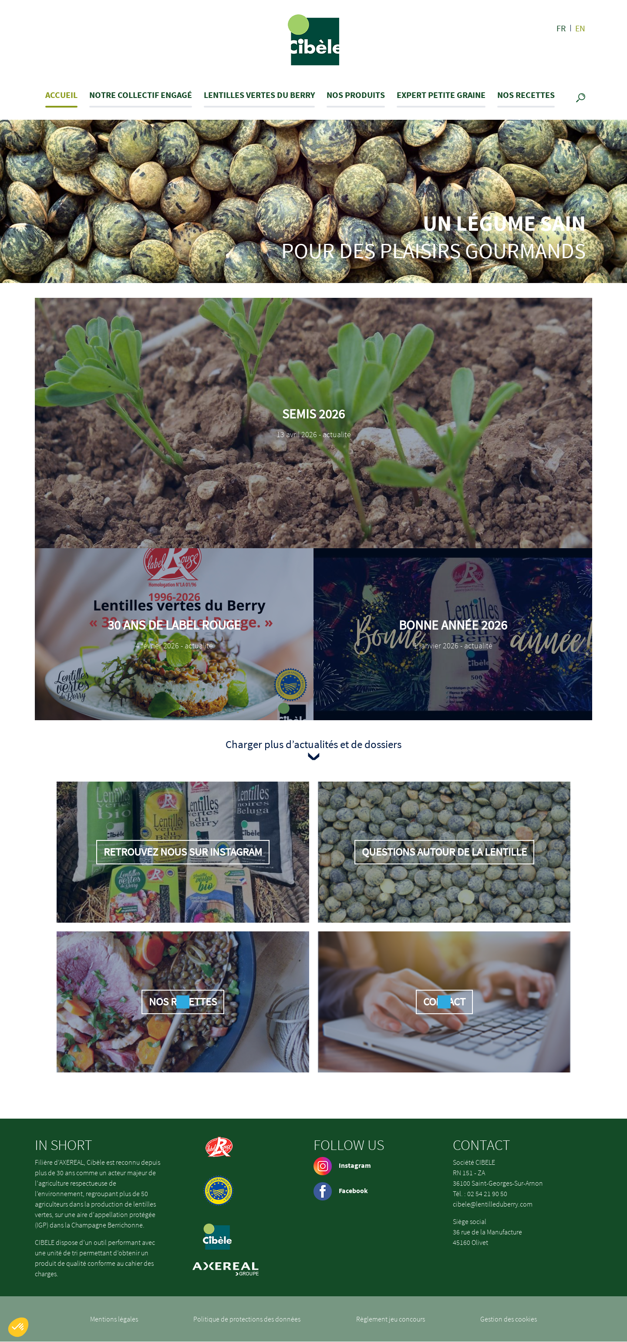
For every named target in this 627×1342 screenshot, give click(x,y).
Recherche (582, 98)
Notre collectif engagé (140, 94)
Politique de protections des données (246, 1319)
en (580, 28)
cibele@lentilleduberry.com (493, 1204)
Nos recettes (526, 94)
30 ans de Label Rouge (174, 625)
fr (561, 28)
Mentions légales (114, 1319)
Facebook (341, 1190)
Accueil (61, 94)
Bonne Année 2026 (453, 625)
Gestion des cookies (508, 1319)
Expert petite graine (441, 94)
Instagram (342, 1165)
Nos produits (356, 94)
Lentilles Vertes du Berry (259, 94)
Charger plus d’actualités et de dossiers (313, 744)
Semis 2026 (313, 413)
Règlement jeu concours (390, 1319)
